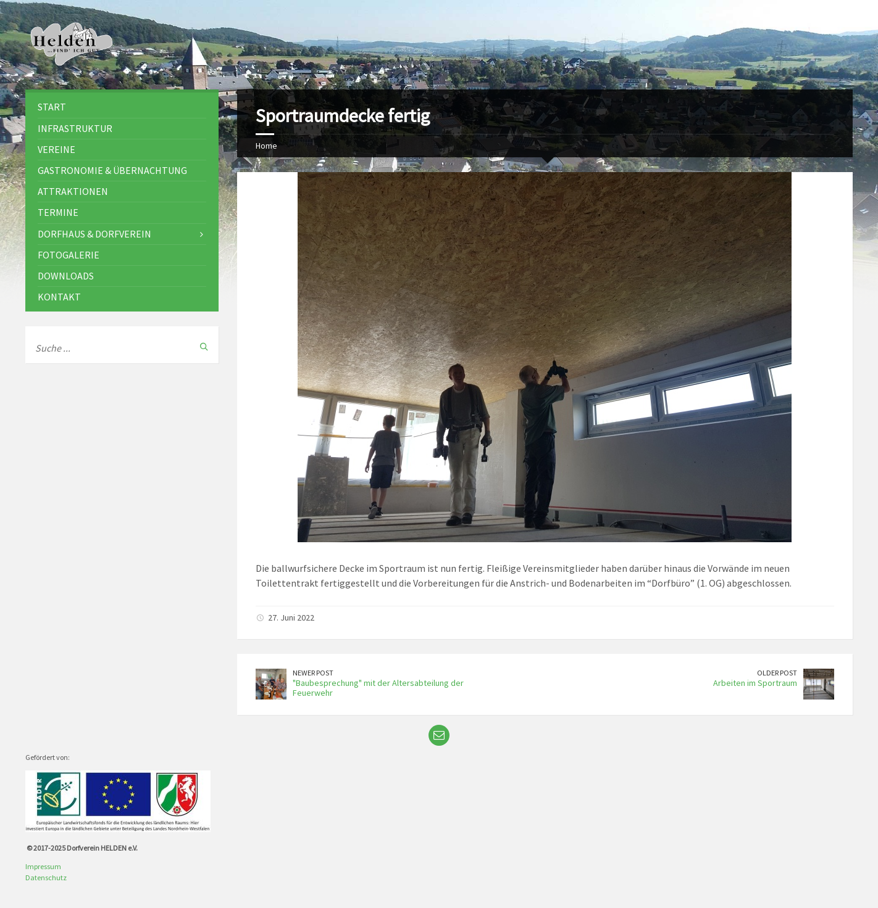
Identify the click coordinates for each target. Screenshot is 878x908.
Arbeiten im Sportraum (755, 682)
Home (266, 145)
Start (52, 107)
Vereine (56, 149)
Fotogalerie (68, 255)
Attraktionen (73, 191)
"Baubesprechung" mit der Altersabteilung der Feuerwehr (378, 688)
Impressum (43, 866)
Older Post (777, 672)
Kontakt (59, 297)
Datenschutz (46, 877)
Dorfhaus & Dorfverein (94, 234)
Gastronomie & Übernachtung (112, 170)
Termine (58, 212)
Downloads (66, 276)
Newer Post (313, 672)
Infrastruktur (75, 128)
